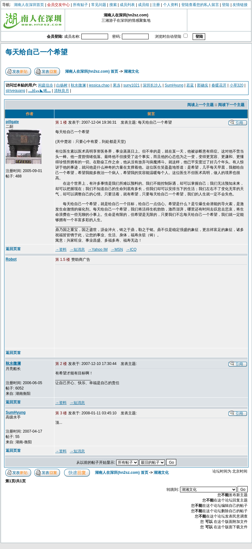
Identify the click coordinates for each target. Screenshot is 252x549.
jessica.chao (99, 85)
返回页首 (13, 249)
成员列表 (127, 5)
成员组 (143, 5)
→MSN (117, 249)
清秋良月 (61, 90)
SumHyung (174, 85)
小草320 (237, 85)
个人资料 (170, 5)
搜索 (113, 5)
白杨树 (62, 85)
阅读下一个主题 (231, 105)
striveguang (15, 90)
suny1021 (131, 85)
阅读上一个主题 (200, 105)
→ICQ (131, 249)
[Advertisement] (103, 306)
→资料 (61, 249)
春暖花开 (219, 85)
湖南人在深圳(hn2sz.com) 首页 (91, 71)
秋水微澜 (78, 85)
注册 (156, 5)
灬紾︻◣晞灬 (39, 90)
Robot (11, 259)
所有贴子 (80, 5)
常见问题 (98, 5)
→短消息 (77, 249)
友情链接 (240, 5)
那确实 (202, 85)
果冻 (116, 85)
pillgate (12, 122)
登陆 (225, 5)
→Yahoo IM (97, 249)
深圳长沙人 (152, 85)
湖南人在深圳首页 (29, 5)
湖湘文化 (131, 71)
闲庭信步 (45, 85)
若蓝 (190, 85)
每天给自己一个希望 (36, 52)
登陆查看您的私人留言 (200, 5)
